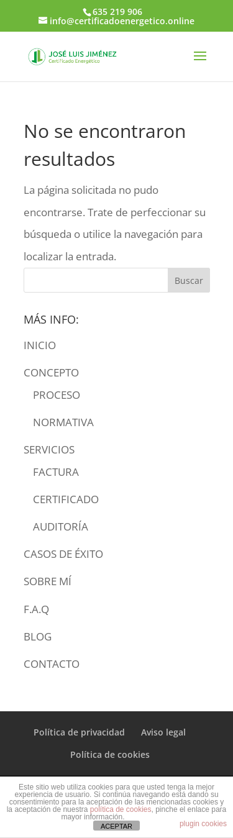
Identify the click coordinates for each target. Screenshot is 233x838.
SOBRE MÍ (47, 581)
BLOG (38, 636)
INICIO (40, 345)
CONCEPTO (51, 372)
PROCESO (56, 395)
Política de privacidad (79, 732)
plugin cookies (203, 823)
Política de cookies (110, 754)
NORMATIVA (63, 422)
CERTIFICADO (66, 499)
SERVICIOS (49, 449)
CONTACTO (52, 664)
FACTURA (56, 472)
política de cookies (121, 809)
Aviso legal (163, 732)
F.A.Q (36, 609)
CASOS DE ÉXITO (63, 554)
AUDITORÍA (60, 526)
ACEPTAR (116, 826)
